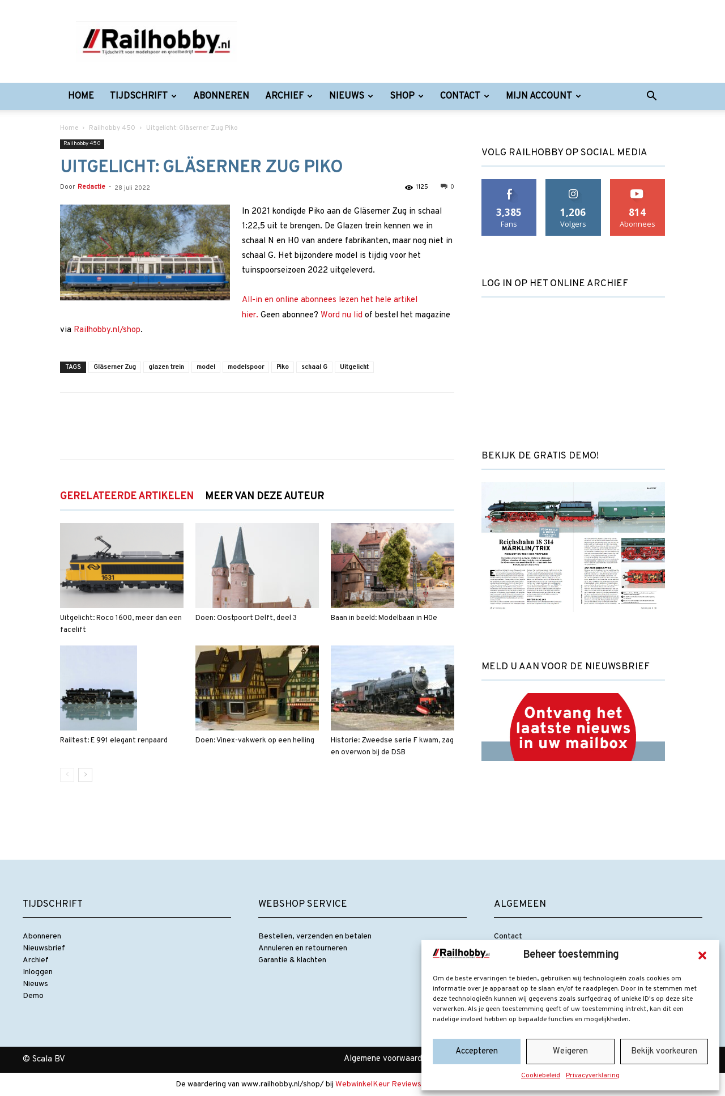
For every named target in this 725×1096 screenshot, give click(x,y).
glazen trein (166, 367)
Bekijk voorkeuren (664, 1051)
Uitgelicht (354, 367)
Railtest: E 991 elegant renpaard (114, 740)
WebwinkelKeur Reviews (378, 1084)
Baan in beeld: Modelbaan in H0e (384, 618)
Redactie (91, 187)
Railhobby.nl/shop (107, 330)
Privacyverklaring (593, 1075)
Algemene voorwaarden (387, 1058)
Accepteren (476, 1051)
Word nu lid (341, 315)
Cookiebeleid (540, 1075)
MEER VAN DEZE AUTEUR (264, 496)
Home (81, 96)
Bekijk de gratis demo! (540, 456)
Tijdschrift (143, 96)
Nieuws (351, 96)
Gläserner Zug (114, 367)
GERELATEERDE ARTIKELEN (127, 496)
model (206, 367)
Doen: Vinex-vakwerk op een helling (254, 740)
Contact (464, 96)
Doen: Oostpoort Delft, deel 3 (246, 618)
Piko (282, 367)
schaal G (314, 367)
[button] (702, 955)
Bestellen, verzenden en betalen (315, 936)
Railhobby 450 (112, 128)
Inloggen (38, 972)
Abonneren (221, 96)
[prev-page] (67, 775)
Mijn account (543, 96)
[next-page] (85, 775)
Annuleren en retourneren (302, 948)
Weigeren (570, 1051)
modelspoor (246, 367)
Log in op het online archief (554, 284)
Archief (289, 96)
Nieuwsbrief (44, 948)
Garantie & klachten (292, 960)
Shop (407, 96)
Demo (33, 996)
